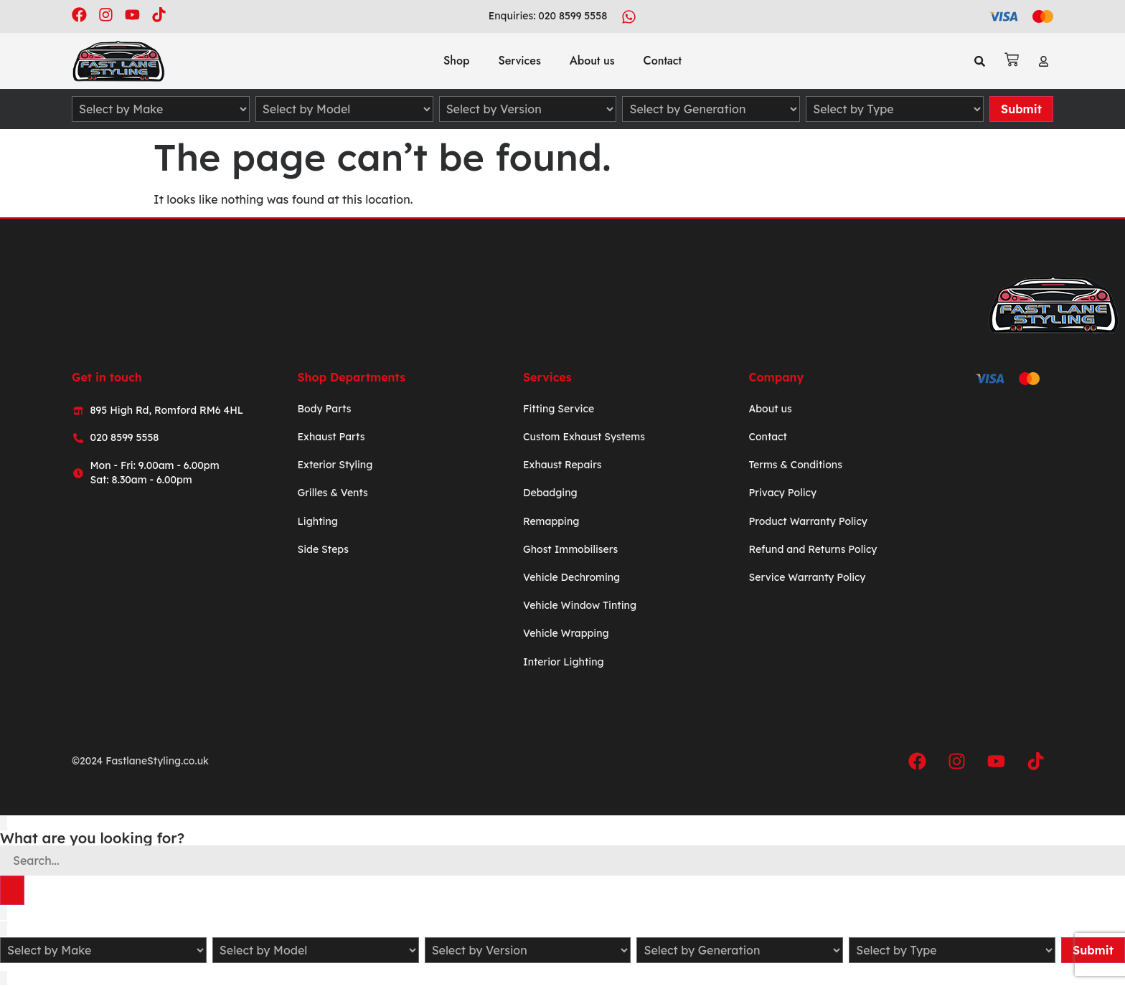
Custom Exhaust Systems (584, 436)
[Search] (12, 890)
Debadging (550, 493)
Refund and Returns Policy (812, 549)
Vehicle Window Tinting (579, 605)
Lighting (317, 521)
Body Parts (324, 408)
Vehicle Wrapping (566, 633)
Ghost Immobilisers (570, 549)
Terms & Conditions (795, 464)
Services (519, 60)
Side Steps (322, 549)
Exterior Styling (334, 464)
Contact (663, 60)
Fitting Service (558, 408)
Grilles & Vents (332, 493)
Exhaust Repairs (562, 464)
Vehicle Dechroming (571, 577)
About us (592, 60)
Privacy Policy (782, 493)
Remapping (551, 521)
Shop (456, 60)
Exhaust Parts (330, 436)
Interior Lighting (563, 661)
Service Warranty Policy (806, 577)
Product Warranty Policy (807, 521)
